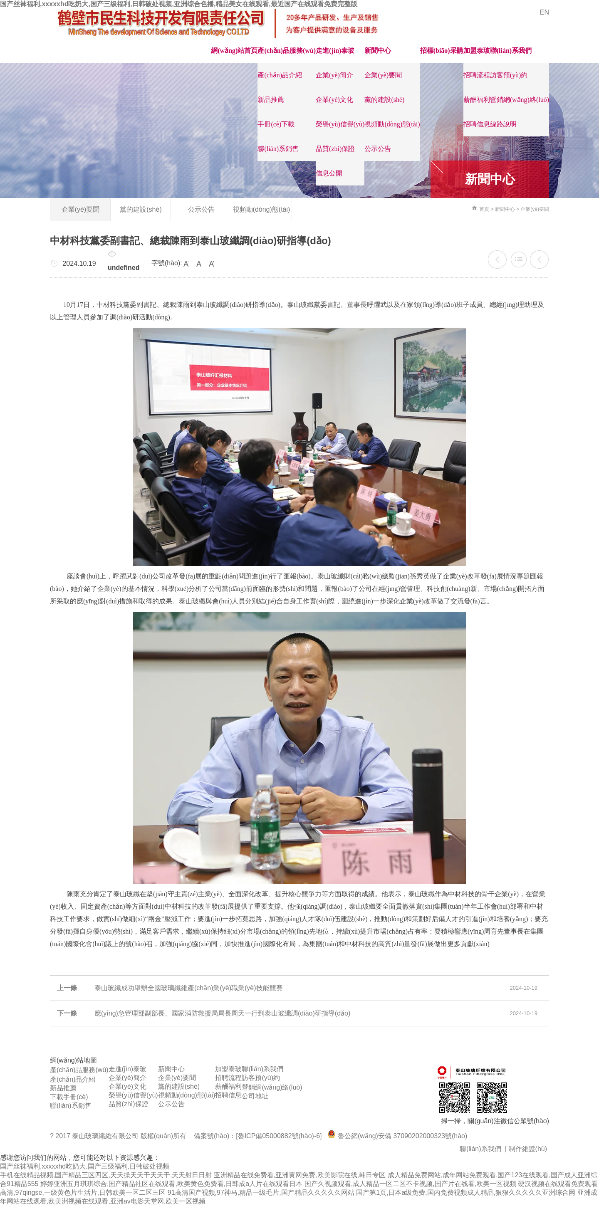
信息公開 (329, 173)
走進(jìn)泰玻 (335, 50)
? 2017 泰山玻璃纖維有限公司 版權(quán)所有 (119, 1135)
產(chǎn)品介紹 (279, 75)
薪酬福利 (476, 99)
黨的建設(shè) (384, 99)
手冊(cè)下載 (276, 124)
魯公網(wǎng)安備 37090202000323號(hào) (397, 1135)
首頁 (484, 209)
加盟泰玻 (476, 50)
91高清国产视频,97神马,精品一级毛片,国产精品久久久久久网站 (261, 1192)
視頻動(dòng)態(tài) (392, 124)
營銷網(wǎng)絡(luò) (519, 99)
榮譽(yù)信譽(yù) (340, 124)
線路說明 (503, 124)
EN (544, 12)
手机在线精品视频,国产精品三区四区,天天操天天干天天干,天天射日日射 (106, 1175)
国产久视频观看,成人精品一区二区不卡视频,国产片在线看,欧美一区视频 (410, 1183)
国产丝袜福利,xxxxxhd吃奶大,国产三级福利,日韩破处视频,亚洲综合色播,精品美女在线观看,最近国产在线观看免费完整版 (178, 3)
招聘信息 (476, 124)
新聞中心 (377, 50)
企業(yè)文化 (334, 99)
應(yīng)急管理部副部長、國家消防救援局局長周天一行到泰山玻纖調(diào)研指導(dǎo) (222, 1013)
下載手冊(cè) (69, 1096)
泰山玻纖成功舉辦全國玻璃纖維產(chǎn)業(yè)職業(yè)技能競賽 (497, 259)
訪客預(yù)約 (509, 75)
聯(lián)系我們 (511, 50)
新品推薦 (270, 99)
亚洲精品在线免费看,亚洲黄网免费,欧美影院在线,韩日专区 (300, 1175)
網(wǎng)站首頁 (234, 50)
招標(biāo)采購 (441, 50)
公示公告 (377, 148)
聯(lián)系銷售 (278, 148)
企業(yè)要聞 (383, 75)
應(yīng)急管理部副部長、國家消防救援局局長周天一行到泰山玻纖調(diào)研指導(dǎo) (539, 259)
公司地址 (255, 1096)
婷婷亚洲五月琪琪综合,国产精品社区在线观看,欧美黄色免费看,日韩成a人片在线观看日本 (171, 1183)
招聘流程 (476, 75)
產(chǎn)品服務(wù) (286, 50)
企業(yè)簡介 (334, 75)
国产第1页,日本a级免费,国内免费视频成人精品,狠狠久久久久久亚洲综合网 (465, 1192)
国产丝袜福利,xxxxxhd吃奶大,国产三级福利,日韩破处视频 (84, 1166)
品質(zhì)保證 (335, 148)
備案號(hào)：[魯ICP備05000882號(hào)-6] (258, 1135)
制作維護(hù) (528, 1148)
